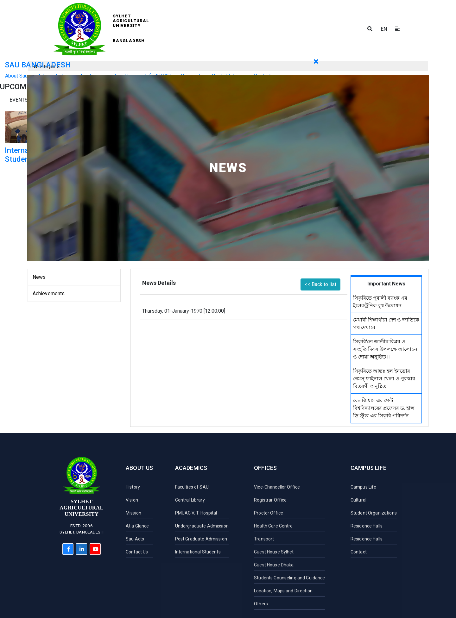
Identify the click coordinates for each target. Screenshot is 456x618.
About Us (139, 468)
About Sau (16, 76)
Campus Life (368, 468)
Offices (265, 468)
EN (384, 29)
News (39, 277)
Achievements (49, 293)
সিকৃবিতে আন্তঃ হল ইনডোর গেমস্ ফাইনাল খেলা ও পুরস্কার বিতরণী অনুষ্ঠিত (384, 378)
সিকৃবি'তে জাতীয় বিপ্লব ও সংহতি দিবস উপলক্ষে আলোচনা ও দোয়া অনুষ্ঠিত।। (386, 349)
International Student (26, 155)
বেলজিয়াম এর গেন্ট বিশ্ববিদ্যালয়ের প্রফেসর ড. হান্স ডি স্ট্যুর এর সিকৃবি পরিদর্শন (384, 408)
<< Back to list (320, 284)
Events (19, 100)
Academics (191, 468)
